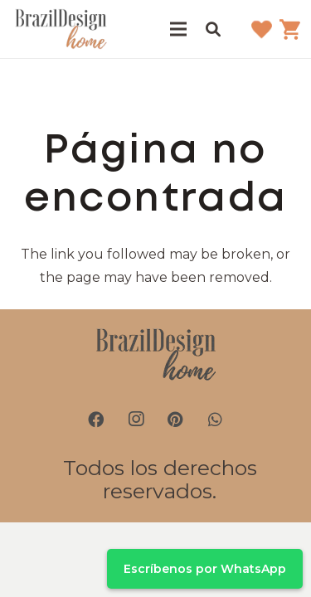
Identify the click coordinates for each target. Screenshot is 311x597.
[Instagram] (136, 419)
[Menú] (178, 29)
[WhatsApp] (216, 419)
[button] (213, 29)
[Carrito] (290, 29)
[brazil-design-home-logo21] (61, 29)
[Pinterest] (176, 419)
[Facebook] (96, 419)
